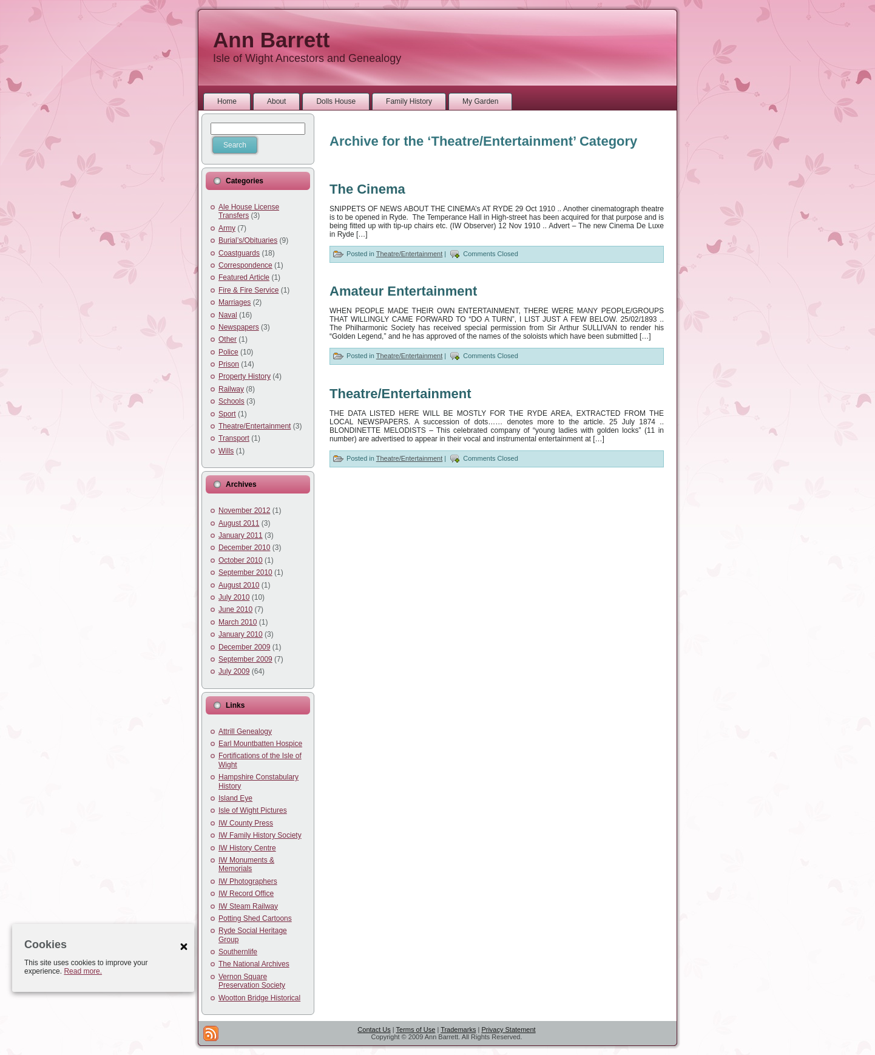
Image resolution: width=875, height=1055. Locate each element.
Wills (226, 451)
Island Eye (235, 798)
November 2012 (244, 510)
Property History (244, 376)
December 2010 (244, 547)
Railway (231, 389)
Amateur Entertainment (403, 291)
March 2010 (237, 622)
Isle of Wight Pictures (252, 810)
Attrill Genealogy (245, 731)
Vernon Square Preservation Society (251, 980)
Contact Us (373, 1029)
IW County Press (245, 823)
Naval (227, 315)
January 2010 (240, 634)
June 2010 (235, 609)
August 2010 (238, 585)
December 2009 (244, 647)
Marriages (234, 302)
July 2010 (233, 597)
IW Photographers (247, 881)
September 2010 (245, 572)
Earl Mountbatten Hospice (260, 743)
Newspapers (238, 327)
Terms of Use (416, 1029)
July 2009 (233, 671)
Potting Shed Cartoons (255, 918)
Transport (233, 438)
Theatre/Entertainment (254, 426)
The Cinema (367, 189)
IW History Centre (247, 848)
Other (227, 339)
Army (226, 228)
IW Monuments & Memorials (246, 864)
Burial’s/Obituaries (247, 240)
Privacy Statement (508, 1029)
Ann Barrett (271, 40)
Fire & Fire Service (248, 290)
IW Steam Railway (248, 906)
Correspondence (245, 265)
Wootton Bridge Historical (259, 998)
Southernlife (237, 952)
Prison (228, 364)
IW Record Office (246, 893)
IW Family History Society (260, 835)
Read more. (83, 971)
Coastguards (239, 253)
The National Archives (253, 964)
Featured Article (243, 277)
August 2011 (238, 523)
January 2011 (240, 535)
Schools (231, 401)
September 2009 (245, 659)
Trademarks (458, 1029)
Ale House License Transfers (248, 211)
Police (228, 352)
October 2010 (240, 560)
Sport (227, 414)
